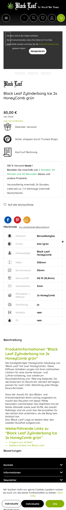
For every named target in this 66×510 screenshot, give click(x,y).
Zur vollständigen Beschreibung (34, 227)
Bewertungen (12, 450)
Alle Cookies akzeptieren (55, 504)
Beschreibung (13, 340)
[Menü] (6, 18)
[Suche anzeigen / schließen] (33, 18)
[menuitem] (4, 18)
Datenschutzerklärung (49, 44)
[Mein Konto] (52, 18)
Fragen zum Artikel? (19, 442)
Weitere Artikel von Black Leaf (24, 445)
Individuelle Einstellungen (11, 504)
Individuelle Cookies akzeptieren (33, 504)
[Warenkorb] (61, 18)
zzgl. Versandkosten (13, 121)
